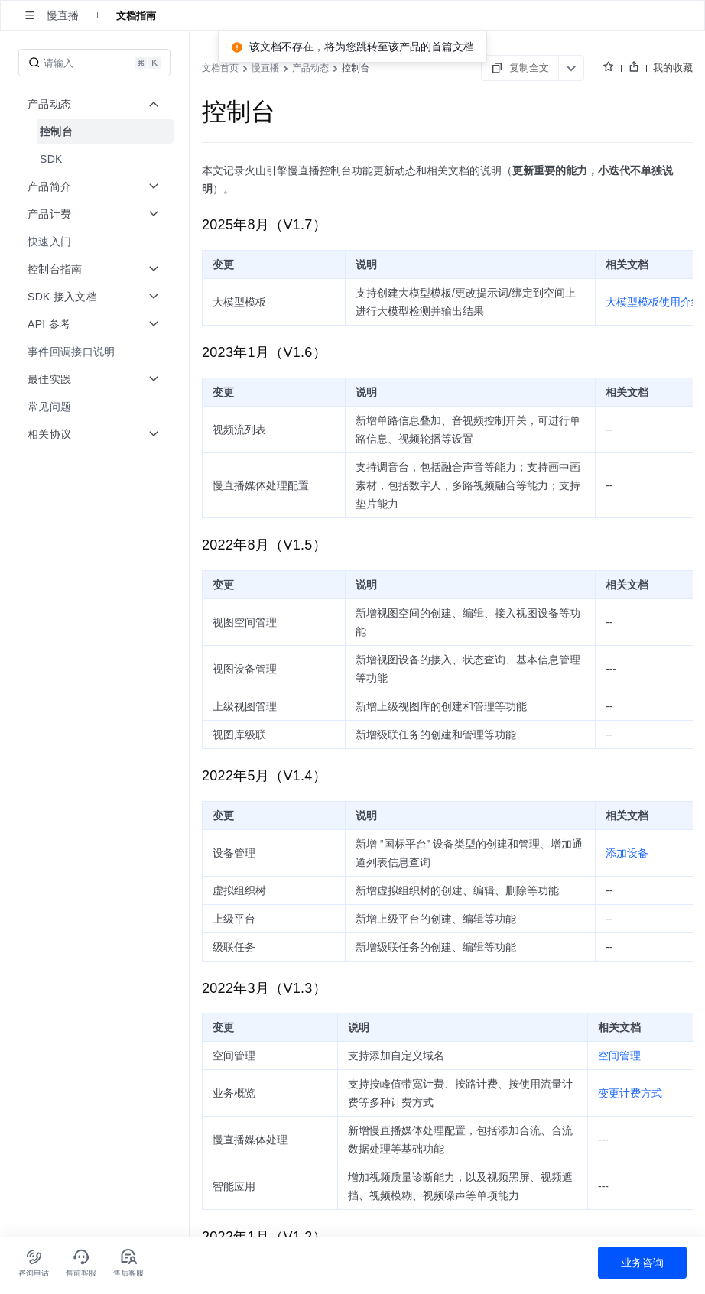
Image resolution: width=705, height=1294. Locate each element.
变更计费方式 (630, 1093)
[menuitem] (96, 131)
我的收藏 (673, 67)
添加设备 (627, 853)
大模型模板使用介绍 (654, 302)
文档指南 (136, 15)
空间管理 (619, 1055)
